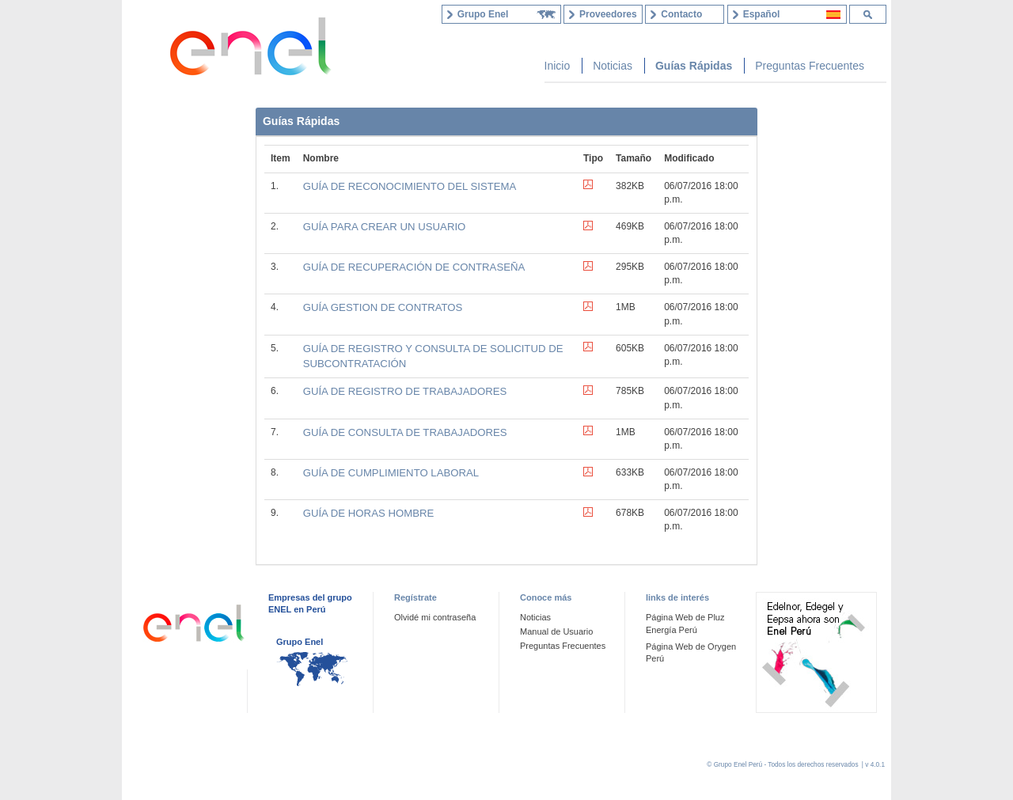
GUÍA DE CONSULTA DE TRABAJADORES (405, 432)
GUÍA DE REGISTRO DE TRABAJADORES (405, 391)
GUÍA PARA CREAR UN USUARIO (384, 227)
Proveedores (608, 14)
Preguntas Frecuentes (562, 645)
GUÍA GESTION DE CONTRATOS (383, 307)
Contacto (681, 14)
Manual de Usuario (556, 631)
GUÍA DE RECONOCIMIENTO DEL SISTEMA (410, 186)
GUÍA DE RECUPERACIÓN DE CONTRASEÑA (414, 267)
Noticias (535, 617)
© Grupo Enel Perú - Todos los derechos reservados (783, 764)
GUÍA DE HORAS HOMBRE (368, 513)
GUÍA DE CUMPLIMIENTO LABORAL (391, 473)
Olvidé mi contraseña (435, 617)
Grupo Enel (299, 641)
